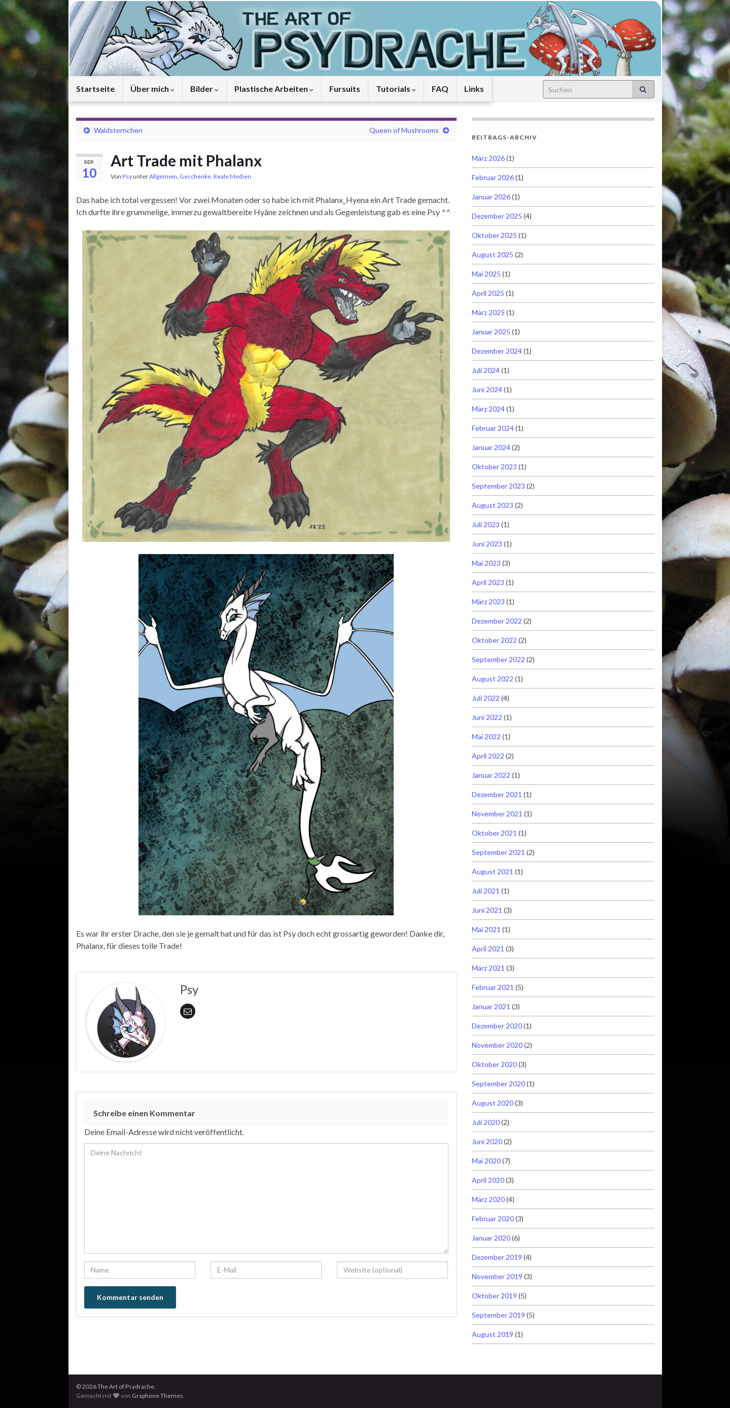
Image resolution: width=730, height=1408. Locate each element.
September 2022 (498, 659)
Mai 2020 (486, 1160)
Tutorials (396, 88)
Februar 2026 (493, 177)
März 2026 (488, 158)
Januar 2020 (491, 1237)
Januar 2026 (491, 196)
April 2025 (488, 293)
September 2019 (498, 1315)
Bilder (204, 88)
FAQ (440, 88)
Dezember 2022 (497, 620)
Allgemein (163, 176)
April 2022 (488, 755)
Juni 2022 (487, 717)
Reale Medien (232, 176)
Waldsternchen (118, 130)
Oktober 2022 (494, 640)
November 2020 (497, 1045)
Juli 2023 (486, 524)
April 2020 (488, 1180)
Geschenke (195, 176)
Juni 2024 (487, 389)
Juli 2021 (486, 890)
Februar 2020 (493, 1218)
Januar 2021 (491, 1006)
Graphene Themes (157, 1395)
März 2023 (488, 601)
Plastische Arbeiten (274, 88)
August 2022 (492, 678)
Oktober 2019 (494, 1295)
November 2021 (497, 813)
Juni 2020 (487, 1141)
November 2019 (497, 1276)
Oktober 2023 (494, 466)
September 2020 (498, 1083)
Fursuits (344, 88)
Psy (127, 176)
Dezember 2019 (497, 1257)
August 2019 (492, 1334)
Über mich (152, 88)
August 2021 (492, 871)
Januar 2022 (491, 775)
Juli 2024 (486, 370)
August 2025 (492, 254)
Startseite (95, 88)
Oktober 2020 (494, 1064)
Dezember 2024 (497, 351)
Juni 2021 (487, 910)
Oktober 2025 (494, 235)
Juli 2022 (486, 698)
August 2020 (492, 1102)
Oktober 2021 (494, 833)
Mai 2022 (486, 736)
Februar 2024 (493, 428)
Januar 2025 (491, 331)
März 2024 (488, 408)
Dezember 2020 (497, 1025)
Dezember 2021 (497, 794)
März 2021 (488, 968)
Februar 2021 (493, 987)
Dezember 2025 (497, 216)
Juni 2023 (487, 543)
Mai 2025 (486, 273)
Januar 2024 (491, 447)
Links (474, 88)
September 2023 (498, 486)
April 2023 (488, 582)
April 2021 (488, 948)
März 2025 (488, 312)
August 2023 (492, 505)
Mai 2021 (486, 929)
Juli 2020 (486, 1122)
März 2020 (488, 1199)
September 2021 (498, 852)
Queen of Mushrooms (404, 130)
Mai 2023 (486, 563)
